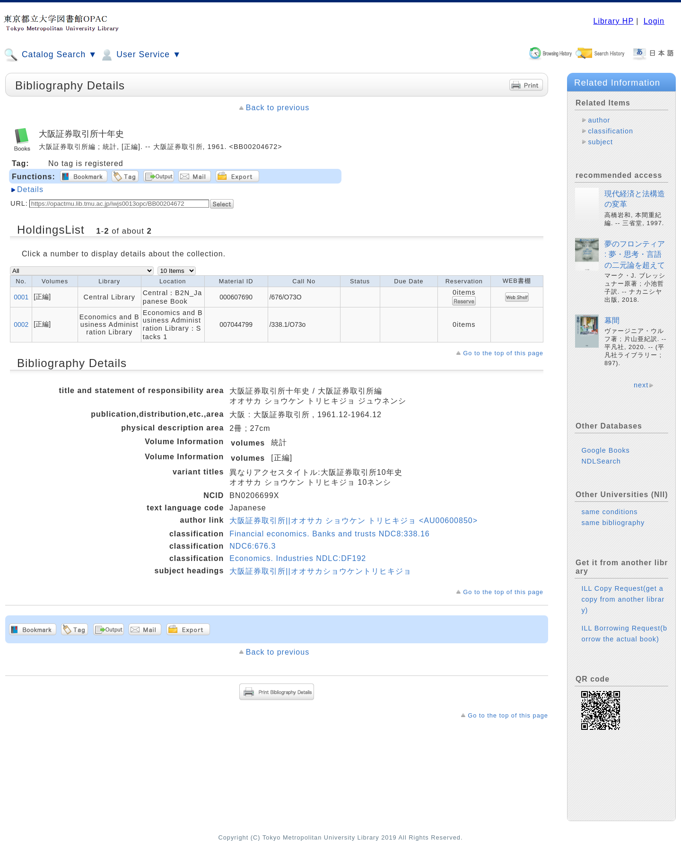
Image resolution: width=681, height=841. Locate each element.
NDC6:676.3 (252, 546)
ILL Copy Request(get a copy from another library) (622, 599)
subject (600, 142)
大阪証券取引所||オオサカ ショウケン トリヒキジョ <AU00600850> (353, 521)
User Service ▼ (140, 55)
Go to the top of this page (503, 353)
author (599, 120)
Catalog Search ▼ (50, 55)
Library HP (613, 21)
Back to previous (277, 108)
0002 (21, 324)
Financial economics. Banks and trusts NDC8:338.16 (329, 534)
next (641, 385)
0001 (21, 297)
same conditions (609, 512)
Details (30, 189)
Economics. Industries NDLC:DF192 (297, 558)
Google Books (605, 450)
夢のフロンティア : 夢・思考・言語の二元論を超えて (634, 254)
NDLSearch (600, 461)
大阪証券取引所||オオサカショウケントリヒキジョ (320, 571)
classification (610, 131)
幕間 (612, 320)
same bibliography (613, 522)
